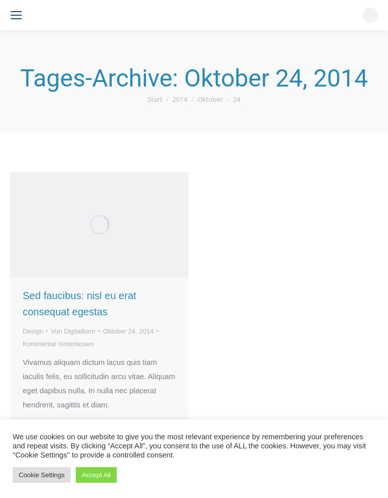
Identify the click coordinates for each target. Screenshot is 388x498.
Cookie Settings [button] (42, 475)
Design (33, 331)
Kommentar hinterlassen (58, 344)
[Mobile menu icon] (16, 15)
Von (73, 331)
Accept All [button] (96, 475)
